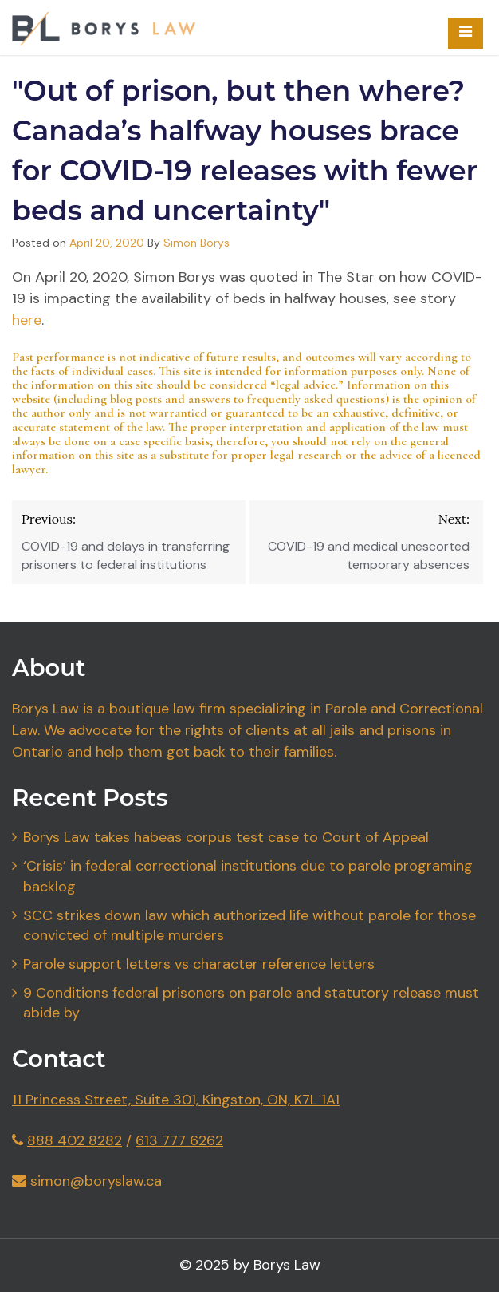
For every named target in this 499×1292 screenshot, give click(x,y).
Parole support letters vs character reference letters (199, 964)
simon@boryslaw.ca (96, 1181)
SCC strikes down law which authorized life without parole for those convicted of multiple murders (249, 926)
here (26, 320)
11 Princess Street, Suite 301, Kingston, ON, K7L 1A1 (176, 1099)
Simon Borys (196, 242)
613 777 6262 (179, 1140)
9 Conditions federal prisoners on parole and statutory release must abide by (251, 1003)
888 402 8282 (74, 1140)
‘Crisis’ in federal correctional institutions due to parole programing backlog (248, 876)
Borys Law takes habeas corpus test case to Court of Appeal (226, 837)
